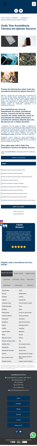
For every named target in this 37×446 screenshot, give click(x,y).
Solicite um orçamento (18, 157)
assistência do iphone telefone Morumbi (12, 173)
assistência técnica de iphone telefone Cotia (13, 170)
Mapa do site (18, 425)
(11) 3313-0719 (11, 151)
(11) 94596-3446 (18, 214)
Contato (18, 420)
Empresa (18, 403)
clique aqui (20, 151)
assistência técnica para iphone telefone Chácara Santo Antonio (18, 200)
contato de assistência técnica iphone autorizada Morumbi (17, 176)
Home (18, 398)
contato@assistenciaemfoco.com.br (18, 390)
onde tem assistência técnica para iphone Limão (14, 193)
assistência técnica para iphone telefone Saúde (14, 197)
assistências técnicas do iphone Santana (12, 190)
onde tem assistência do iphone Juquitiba (12, 183)
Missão (18, 409)
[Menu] (34, 4)
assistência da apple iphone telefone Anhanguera (15, 187)
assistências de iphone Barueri (10, 180)
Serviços (18, 414)
